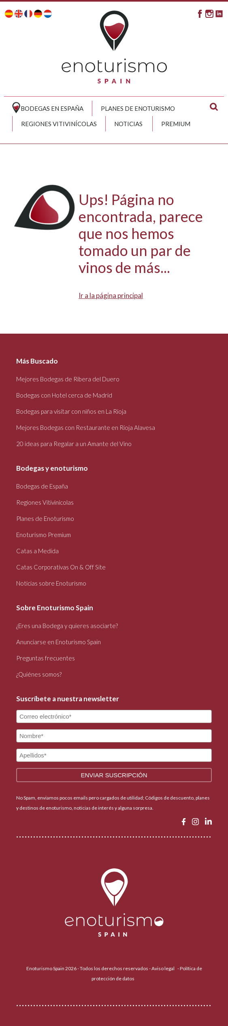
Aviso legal (163, 968)
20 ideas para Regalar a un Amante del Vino (74, 443)
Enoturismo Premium (43, 534)
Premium (175, 123)
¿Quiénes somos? (39, 674)
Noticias (128, 123)
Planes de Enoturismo (138, 108)
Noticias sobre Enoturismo (51, 583)
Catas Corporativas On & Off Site (61, 567)
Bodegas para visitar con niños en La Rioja (71, 411)
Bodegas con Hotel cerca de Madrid (64, 395)
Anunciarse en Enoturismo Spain (58, 641)
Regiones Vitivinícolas (59, 123)
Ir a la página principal (111, 295)
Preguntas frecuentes (45, 658)
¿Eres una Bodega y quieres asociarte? (67, 625)
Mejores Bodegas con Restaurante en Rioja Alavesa (85, 427)
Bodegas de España (42, 486)
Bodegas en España (52, 108)
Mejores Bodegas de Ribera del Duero (67, 379)
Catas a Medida (37, 550)
